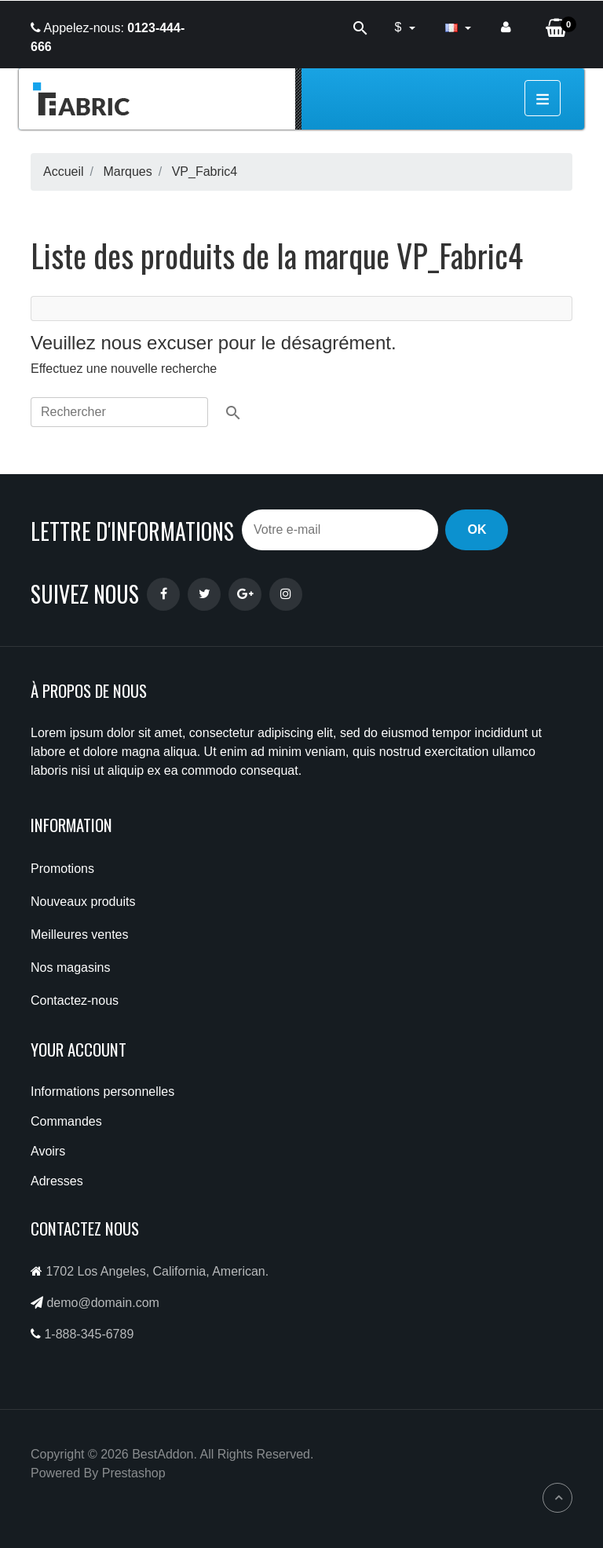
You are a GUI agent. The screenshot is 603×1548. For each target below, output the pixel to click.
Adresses (57, 1181)
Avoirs (48, 1151)
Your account (78, 1049)
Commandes (66, 1121)
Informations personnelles (102, 1091)
